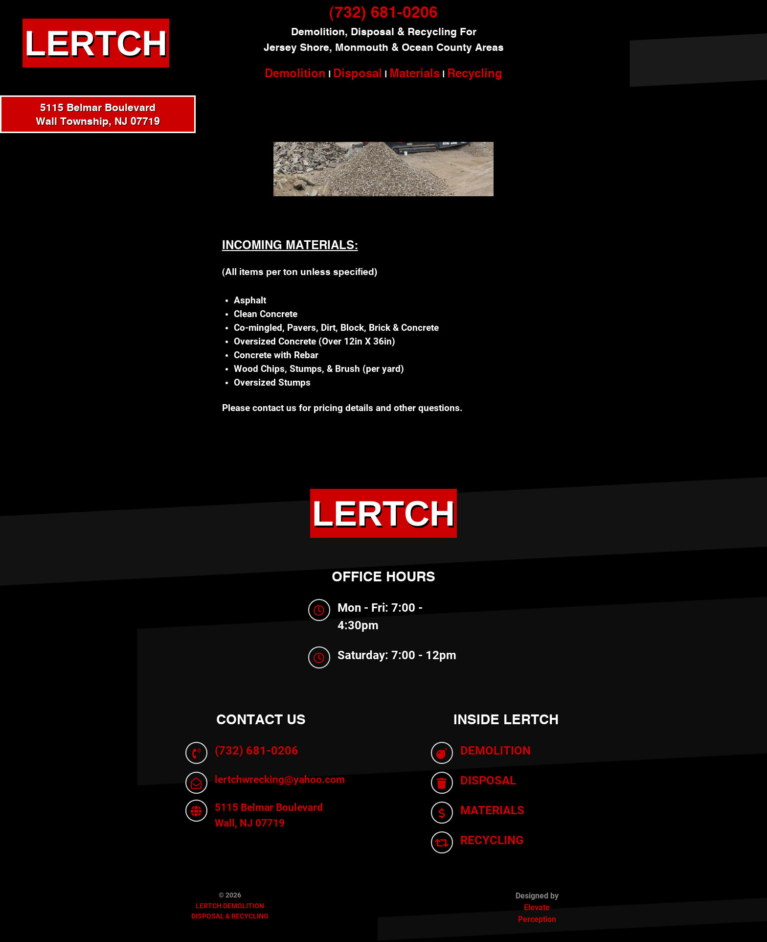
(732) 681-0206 (383, 12)
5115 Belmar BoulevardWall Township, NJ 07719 (98, 114)
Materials (414, 73)
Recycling (474, 73)
